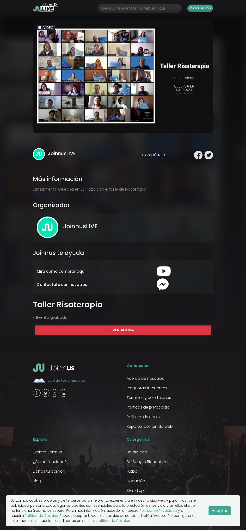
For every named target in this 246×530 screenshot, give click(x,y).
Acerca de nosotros (145, 378)
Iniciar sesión (200, 8)
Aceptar (220, 510)
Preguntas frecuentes (147, 388)
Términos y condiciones (149, 397)
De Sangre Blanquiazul (147, 461)
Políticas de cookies (145, 417)
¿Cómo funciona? (50, 461)
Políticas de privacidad (148, 407)
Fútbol (132, 471)
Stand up (135, 490)
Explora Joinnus (47, 452)
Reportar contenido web (150, 426)
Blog (37, 481)
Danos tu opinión (49, 471)
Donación (136, 481)
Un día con (137, 452)
